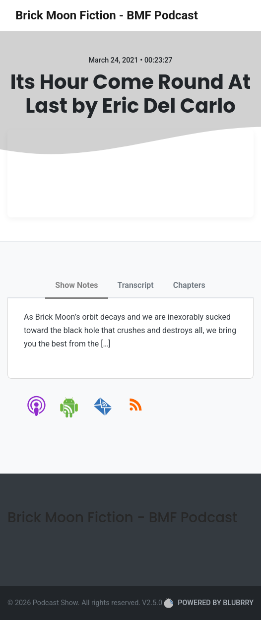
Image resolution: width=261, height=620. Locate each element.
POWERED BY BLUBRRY (209, 603)
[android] (69, 415)
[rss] (135, 415)
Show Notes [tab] (76, 285)
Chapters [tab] (189, 285)
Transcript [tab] (136, 285)
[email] (103, 415)
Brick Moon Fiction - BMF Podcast (106, 15)
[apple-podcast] (37, 415)
